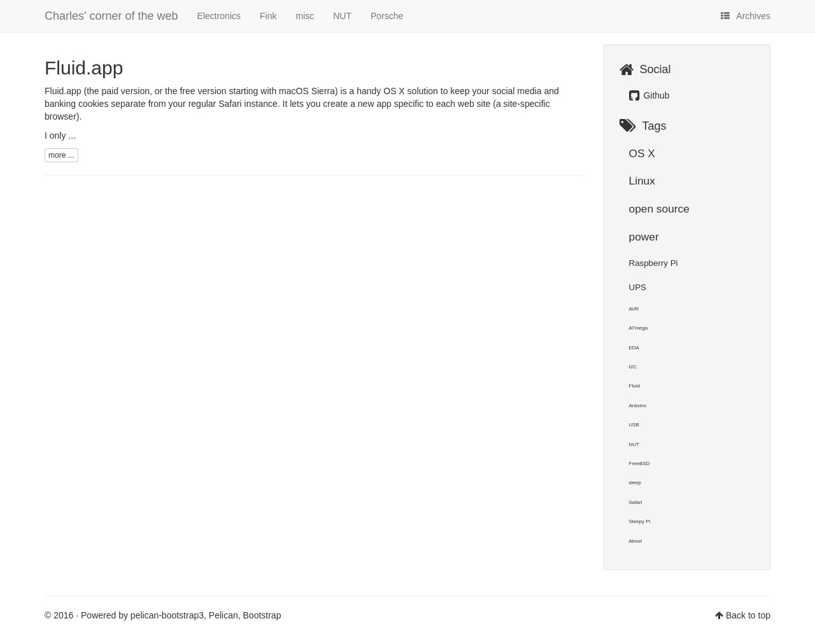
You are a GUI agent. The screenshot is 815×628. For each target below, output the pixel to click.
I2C (633, 367)
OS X (642, 153)
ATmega (638, 328)
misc (304, 16)
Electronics (219, 16)
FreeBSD (639, 463)
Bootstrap (262, 615)
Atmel (635, 541)
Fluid (634, 386)
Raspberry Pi (653, 263)
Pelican (223, 615)
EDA (634, 348)
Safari (635, 502)
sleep (635, 482)
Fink (268, 16)
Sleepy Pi (640, 521)
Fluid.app (84, 67)
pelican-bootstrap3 (167, 615)
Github (649, 95)
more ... (61, 155)
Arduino (638, 405)
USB (634, 425)
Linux (642, 180)
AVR (634, 309)
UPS (637, 287)
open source (659, 208)
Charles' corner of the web (111, 16)
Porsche (387, 16)
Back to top (748, 615)
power (644, 236)
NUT (342, 16)
